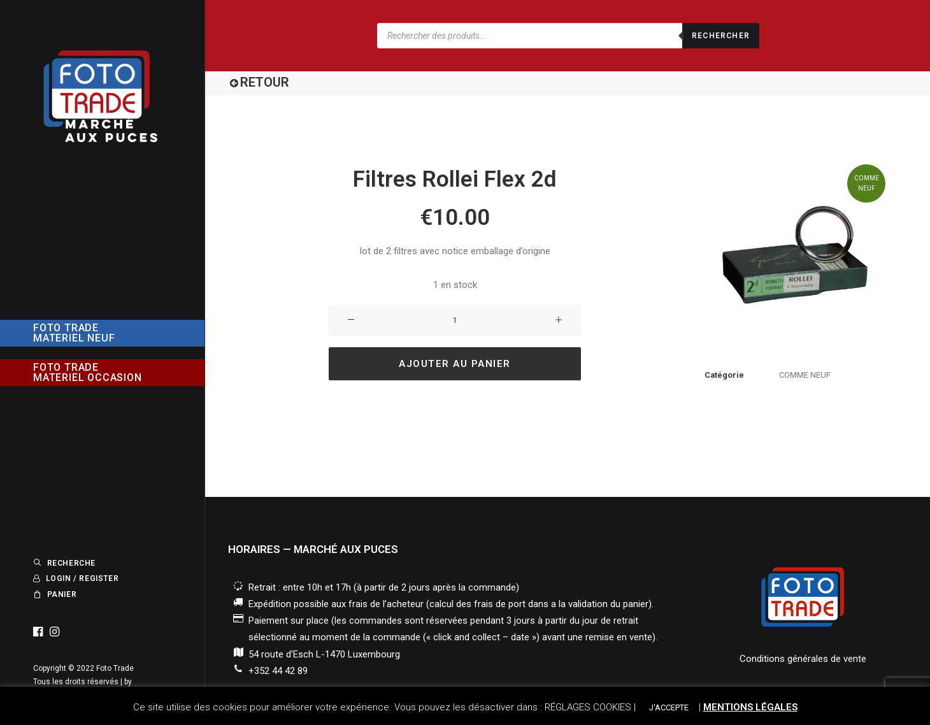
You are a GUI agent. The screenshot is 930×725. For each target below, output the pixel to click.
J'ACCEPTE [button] (669, 707)
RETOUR (264, 82)
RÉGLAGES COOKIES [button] (588, 707)
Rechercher (721, 35)
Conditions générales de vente (803, 658)
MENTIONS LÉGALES (750, 707)
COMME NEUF (805, 375)
